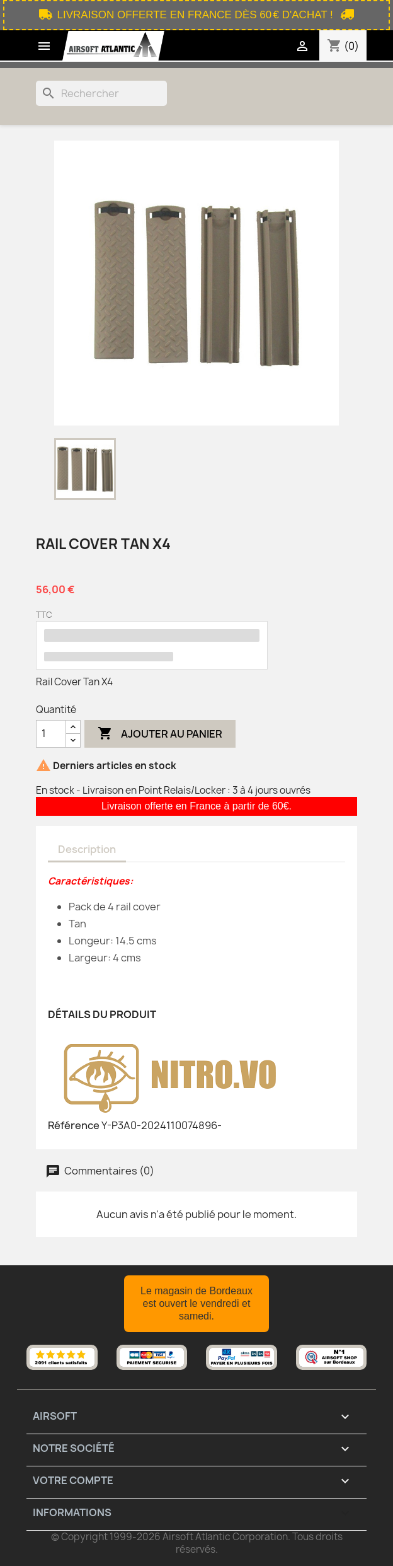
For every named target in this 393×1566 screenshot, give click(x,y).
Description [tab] (87, 849)
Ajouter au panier (160, 734)
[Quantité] (51, 734)
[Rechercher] (101, 93)
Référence (74, 1125)
